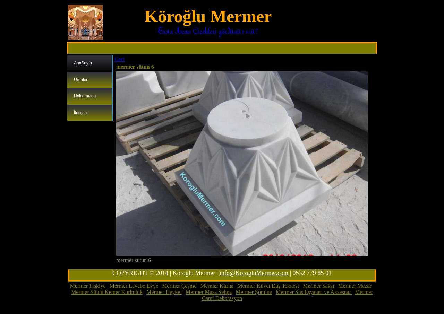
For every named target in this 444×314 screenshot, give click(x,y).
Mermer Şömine (254, 292)
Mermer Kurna (217, 286)
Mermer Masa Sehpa (209, 292)
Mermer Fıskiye (88, 286)
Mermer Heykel (164, 292)
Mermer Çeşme (179, 286)
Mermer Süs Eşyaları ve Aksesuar (314, 292)
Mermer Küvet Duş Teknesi (268, 286)
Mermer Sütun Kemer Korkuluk (107, 292)
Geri (120, 59)
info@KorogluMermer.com (254, 273)
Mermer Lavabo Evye (134, 286)
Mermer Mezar (355, 286)
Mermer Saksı (318, 286)
